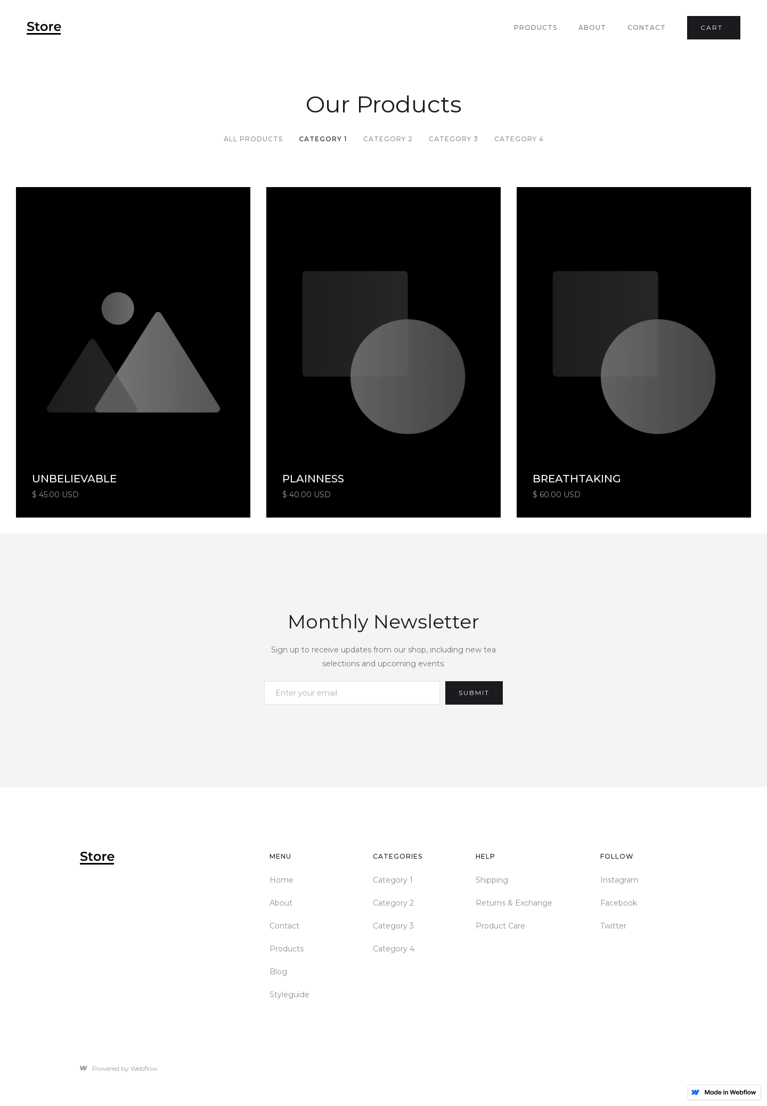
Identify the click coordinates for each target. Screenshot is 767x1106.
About (592, 27)
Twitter (613, 926)
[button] (713, 27)
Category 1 (323, 139)
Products (535, 27)
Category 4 (519, 139)
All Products (253, 139)
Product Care (500, 926)
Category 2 (388, 139)
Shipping (492, 880)
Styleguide (289, 994)
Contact (646, 27)
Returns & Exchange (514, 903)
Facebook (618, 903)
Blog (278, 971)
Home (281, 880)
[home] (44, 28)
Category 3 (453, 139)
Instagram (619, 880)
